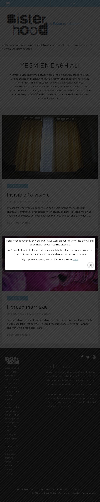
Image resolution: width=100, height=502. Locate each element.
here (75, 259)
